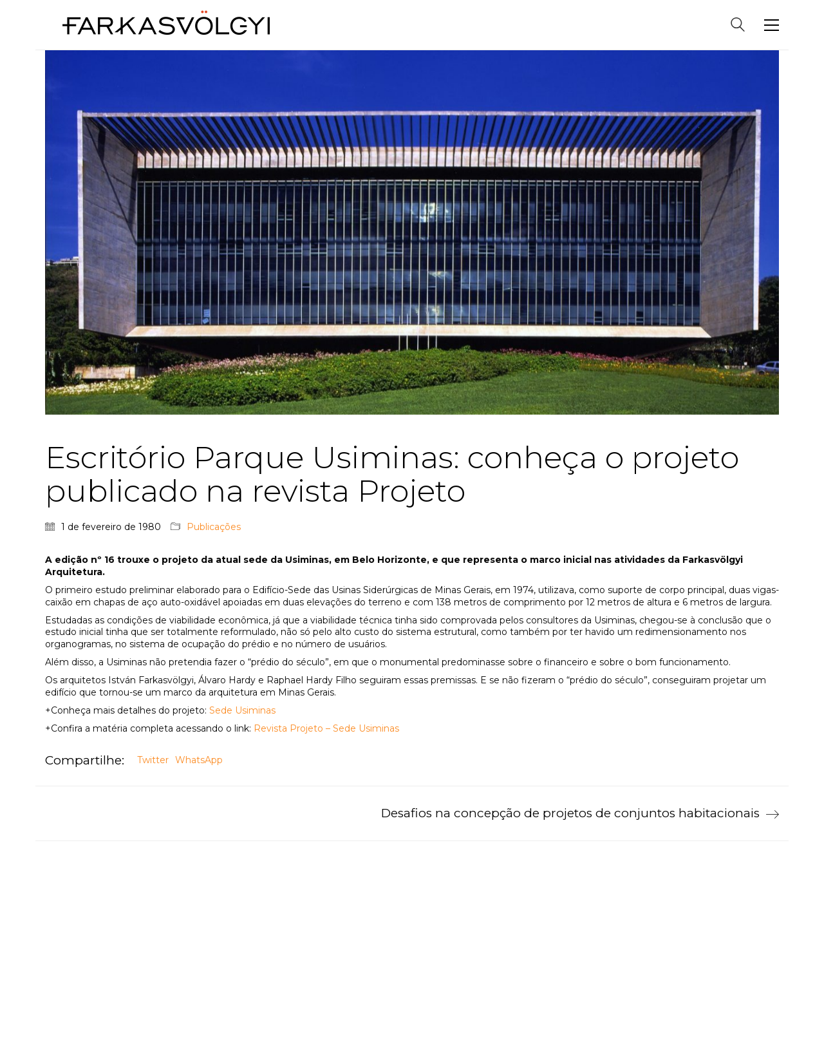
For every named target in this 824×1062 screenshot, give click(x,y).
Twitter (153, 760)
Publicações (214, 527)
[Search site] (738, 26)
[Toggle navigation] (771, 25)
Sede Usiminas (242, 710)
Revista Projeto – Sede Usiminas (328, 728)
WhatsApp (199, 760)
